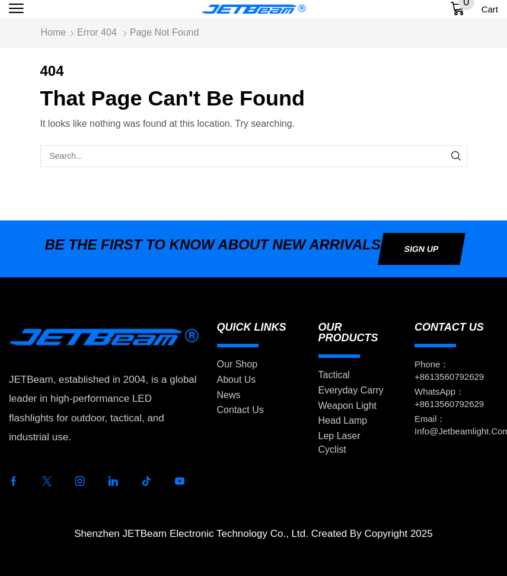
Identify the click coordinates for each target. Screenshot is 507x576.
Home (53, 32)
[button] (16, 8)
